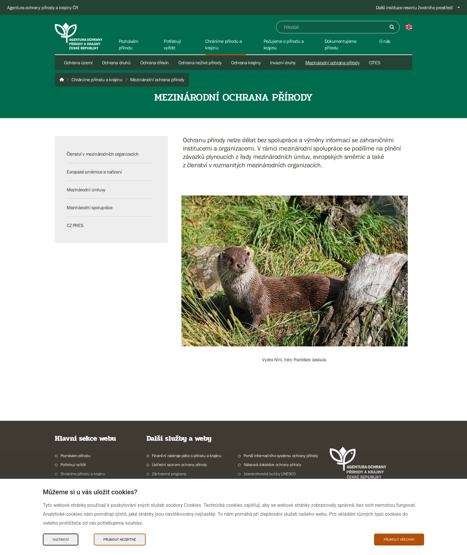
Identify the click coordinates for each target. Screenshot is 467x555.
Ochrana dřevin (154, 62)
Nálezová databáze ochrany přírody (272, 464)
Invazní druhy (283, 62)
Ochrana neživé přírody (200, 62)
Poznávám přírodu (75, 455)
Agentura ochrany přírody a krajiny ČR (42, 7)
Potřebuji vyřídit (73, 464)
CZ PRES (75, 225)
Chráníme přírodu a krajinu (82, 473)
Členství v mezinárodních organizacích (102, 154)
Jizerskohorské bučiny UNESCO (270, 473)
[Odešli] (392, 27)
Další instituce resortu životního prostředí (414, 7)
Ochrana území (78, 62)
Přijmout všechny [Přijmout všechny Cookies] (399, 539)
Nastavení (60, 539)
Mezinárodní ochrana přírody (332, 62)
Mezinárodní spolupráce (89, 207)
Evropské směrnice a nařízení (94, 171)
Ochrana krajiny (246, 62)
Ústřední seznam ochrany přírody (179, 464)
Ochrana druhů (116, 62)
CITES (374, 62)
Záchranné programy (169, 473)
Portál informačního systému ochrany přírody (281, 455)
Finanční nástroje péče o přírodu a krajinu (186, 455)
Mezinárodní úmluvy (86, 189)
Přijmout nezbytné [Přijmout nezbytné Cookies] (119, 539)
